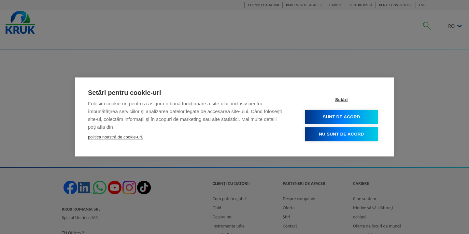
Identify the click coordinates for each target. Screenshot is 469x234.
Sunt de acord (342, 117)
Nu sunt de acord (341, 134)
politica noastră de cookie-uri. (115, 137)
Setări (341, 100)
